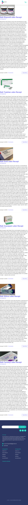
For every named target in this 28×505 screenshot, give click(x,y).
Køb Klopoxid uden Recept (11, 17)
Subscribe (22, 427)
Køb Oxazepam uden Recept (11, 226)
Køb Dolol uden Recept (9, 161)
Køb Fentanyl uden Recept (11, 362)
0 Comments (10, 72)
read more (25, 72)
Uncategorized (3, 19)
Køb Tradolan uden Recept (11, 92)
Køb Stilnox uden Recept (10, 296)
